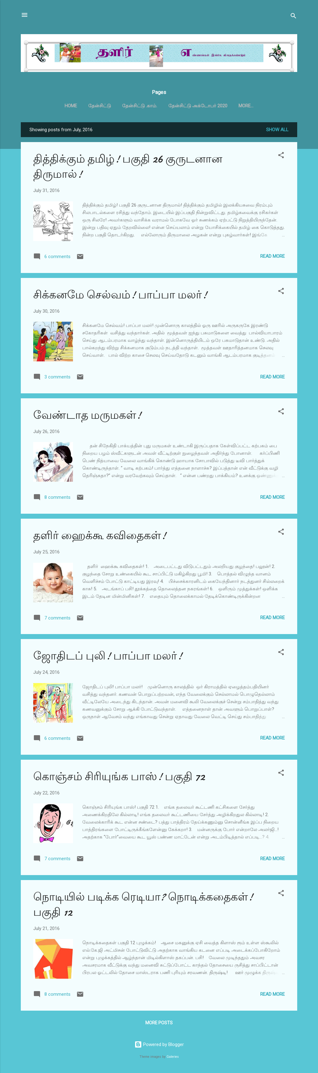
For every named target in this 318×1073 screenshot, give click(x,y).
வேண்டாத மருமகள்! (87, 416)
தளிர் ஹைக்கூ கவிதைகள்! (99, 536)
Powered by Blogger (159, 1044)
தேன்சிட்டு (99, 106)
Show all (277, 131)
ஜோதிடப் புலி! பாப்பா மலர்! (107, 657)
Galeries (172, 1057)
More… (245, 106)
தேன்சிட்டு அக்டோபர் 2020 (197, 106)
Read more (272, 257)
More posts (159, 1024)
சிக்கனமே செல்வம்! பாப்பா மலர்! (120, 296)
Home (71, 106)
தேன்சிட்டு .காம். (139, 106)
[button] (281, 157)
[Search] (293, 16)
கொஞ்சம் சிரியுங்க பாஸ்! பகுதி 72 (119, 777)
